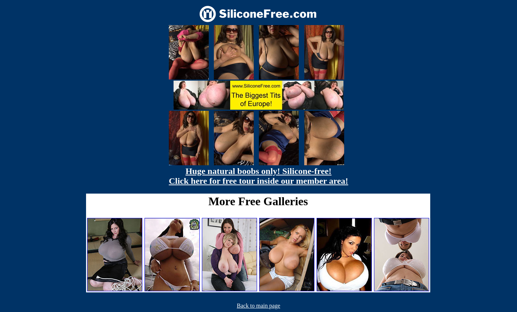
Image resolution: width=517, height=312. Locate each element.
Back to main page (258, 306)
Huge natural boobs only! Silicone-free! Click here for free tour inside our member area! (258, 176)
